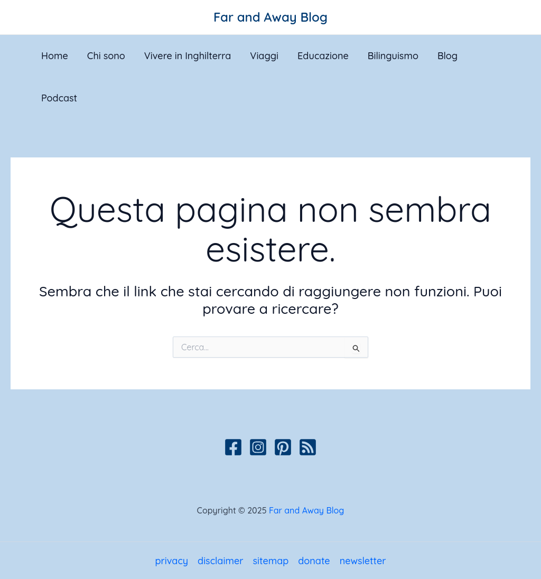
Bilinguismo (393, 56)
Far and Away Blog (270, 17)
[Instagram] (258, 447)
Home (54, 56)
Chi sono (106, 56)
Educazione (323, 56)
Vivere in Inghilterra (187, 56)
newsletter (363, 561)
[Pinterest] (283, 447)
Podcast (59, 98)
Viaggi (264, 56)
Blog (447, 56)
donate (314, 561)
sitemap (270, 561)
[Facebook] (233, 447)
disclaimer (220, 561)
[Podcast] (308, 447)
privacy (171, 561)
